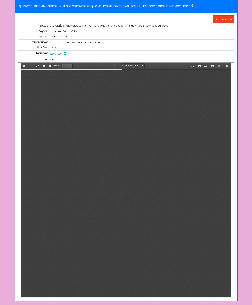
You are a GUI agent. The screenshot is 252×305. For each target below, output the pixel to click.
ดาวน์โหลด (58, 54)
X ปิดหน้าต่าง (223, 19)
